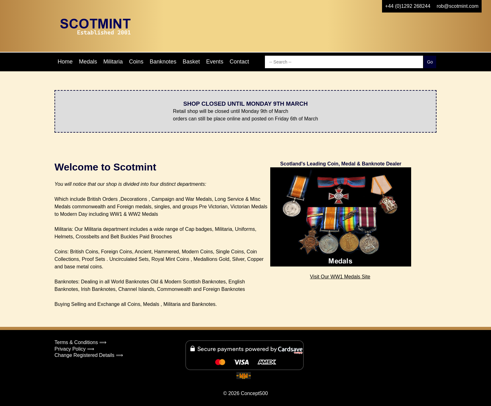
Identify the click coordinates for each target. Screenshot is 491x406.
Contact (239, 61)
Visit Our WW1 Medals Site (340, 276)
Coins (136, 61)
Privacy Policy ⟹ (74, 349)
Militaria (113, 61)
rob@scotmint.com (457, 6)
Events (214, 61)
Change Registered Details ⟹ (88, 355)
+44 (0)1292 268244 (408, 6)
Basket (191, 61)
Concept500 (254, 393)
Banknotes (163, 61)
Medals (88, 61)
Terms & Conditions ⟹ (80, 342)
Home (65, 61)
